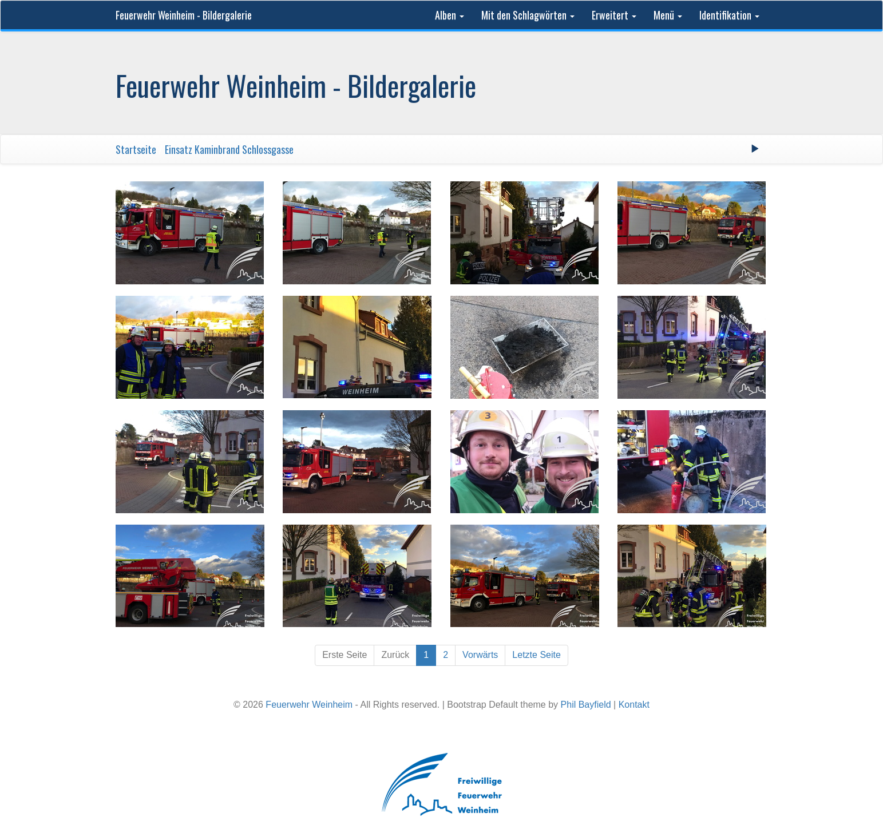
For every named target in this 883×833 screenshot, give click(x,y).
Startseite (136, 149)
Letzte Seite (536, 655)
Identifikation (729, 14)
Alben (449, 14)
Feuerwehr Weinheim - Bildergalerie (184, 14)
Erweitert (614, 14)
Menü (668, 14)
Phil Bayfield (586, 704)
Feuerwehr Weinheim (309, 704)
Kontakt (634, 704)
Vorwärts (480, 655)
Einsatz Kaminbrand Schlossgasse (229, 149)
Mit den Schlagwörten (528, 14)
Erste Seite (344, 655)
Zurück (395, 655)
